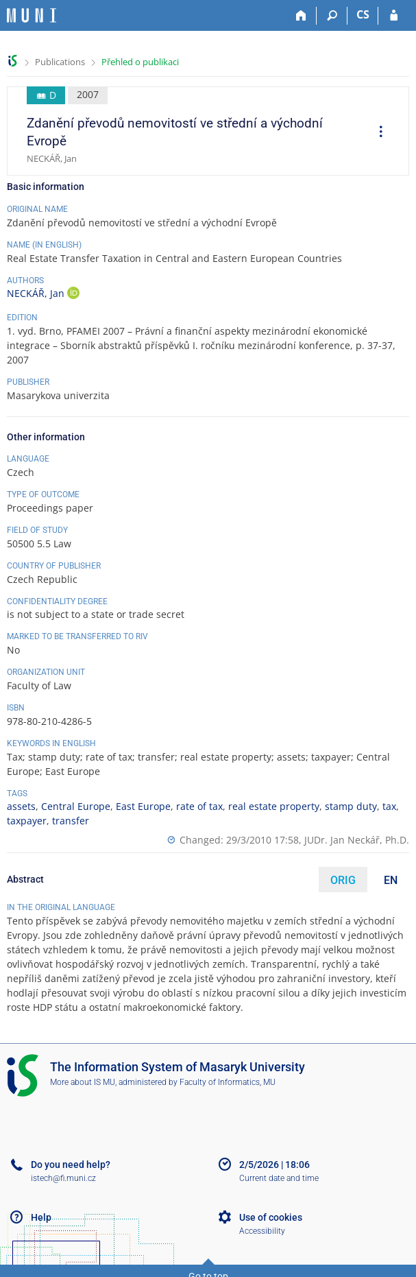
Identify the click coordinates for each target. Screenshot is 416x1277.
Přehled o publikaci (140, 62)
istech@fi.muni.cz (63, 1178)
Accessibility (262, 1231)
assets (21, 806)
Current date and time (279, 1178)
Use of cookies (270, 1217)
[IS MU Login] (393, 16)
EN (390, 880)
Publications (60, 62)
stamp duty (351, 806)
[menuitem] (376, 133)
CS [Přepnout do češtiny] (362, 14)
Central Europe (75, 806)
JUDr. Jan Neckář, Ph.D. (356, 839)
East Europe (143, 806)
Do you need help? (70, 1164)
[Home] (301, 16)
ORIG (343, 880)
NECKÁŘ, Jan (37, 293)
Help (41, 1217)
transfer (70, 820)
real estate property (273, 806)
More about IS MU (82, 1082)
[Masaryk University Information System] (31, 15)
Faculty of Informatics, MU (228, 1082)
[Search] (332, 16)
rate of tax (199, 806)
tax (389, 806)
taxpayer (27, 820)
